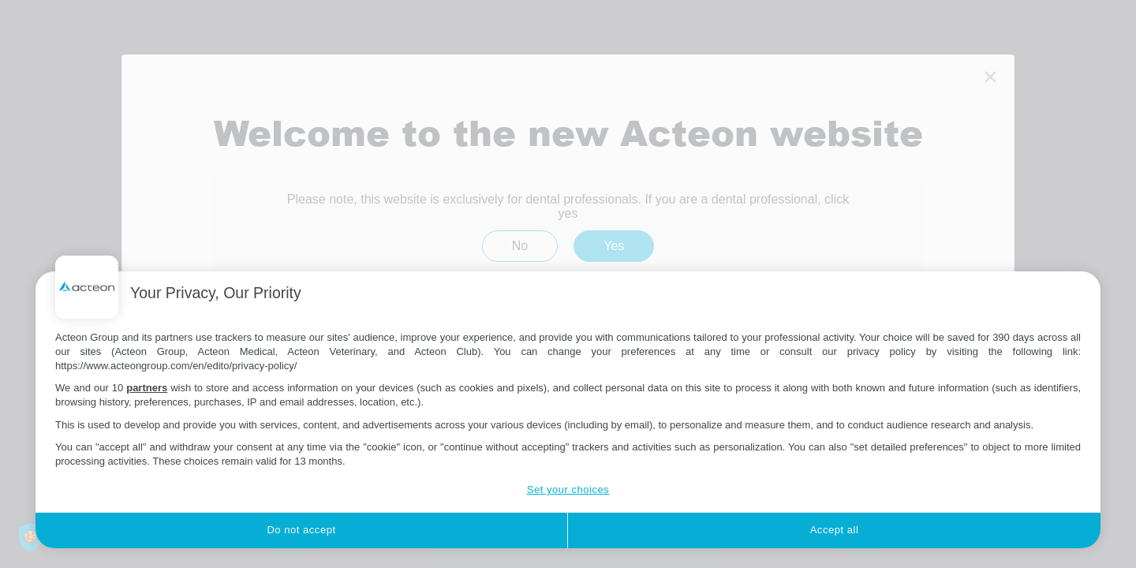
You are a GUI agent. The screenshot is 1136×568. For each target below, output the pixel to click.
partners (146, 388)
